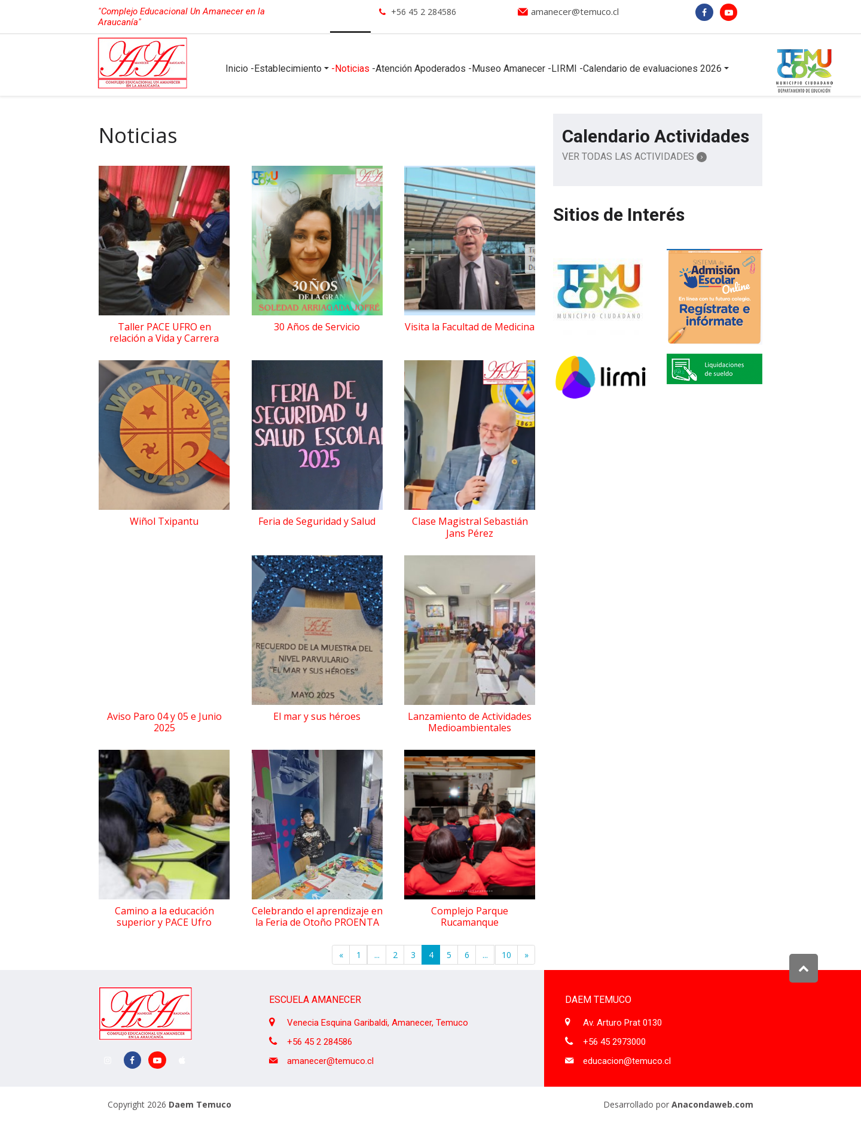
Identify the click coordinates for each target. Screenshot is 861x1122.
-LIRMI (562, 68)
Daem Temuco (200, 1104)
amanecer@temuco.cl (575, 11)
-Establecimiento (286, 68)
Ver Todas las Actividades (634, 156)
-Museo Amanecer (506, 68)
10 (506, 954)
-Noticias (350, 68)
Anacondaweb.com (712, 1104)
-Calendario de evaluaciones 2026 (650, 68)
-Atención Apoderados (419, 68)
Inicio (236, 68)
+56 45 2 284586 (423, 11)
